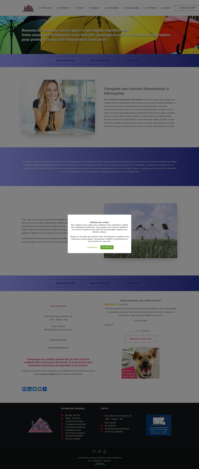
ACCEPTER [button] (107, 247)
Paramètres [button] (92, 247)
